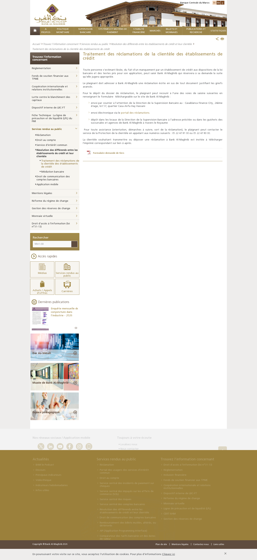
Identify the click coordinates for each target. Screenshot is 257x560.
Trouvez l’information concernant (60, 43)
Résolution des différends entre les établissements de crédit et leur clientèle (151, 43)
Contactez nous (201, 544)
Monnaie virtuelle (42, 216)
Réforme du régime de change (50, 201)
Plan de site (161, 544)
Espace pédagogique (46, 412)
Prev (75, 328)
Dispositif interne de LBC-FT (48, 108)
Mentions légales (42, 193)
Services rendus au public (94, 43)
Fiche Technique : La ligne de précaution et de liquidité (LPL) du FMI (52, 118)
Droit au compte (46, 140)
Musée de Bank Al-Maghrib (50, 382)
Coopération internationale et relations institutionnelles (50, 88)
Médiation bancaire (52, 172)
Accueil (36, 43)
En (218, 2)
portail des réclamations (135, 113)
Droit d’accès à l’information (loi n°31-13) (51, 225)
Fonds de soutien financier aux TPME (50, 77)
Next (76, 328)
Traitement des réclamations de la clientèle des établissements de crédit (60, 164)
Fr (214, 2)
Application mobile (47, 184)
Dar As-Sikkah (41, 353)
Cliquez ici (168, 554)
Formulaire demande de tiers (108, 153)
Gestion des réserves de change (51, 208)
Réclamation (43, 135)
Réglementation (41, 68)
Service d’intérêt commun (51, 145)
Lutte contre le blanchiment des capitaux (51, 99)
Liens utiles (218, 544)
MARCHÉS (155, 31)
